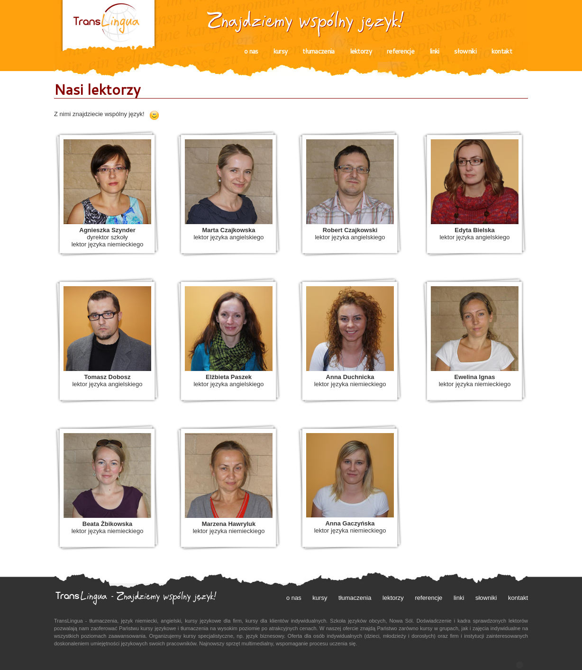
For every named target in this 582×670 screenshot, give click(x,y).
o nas (251, 51)
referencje (400, 51)
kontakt (501, 51)
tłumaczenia (318, 51)
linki (434, 51)
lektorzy (361, 51)
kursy (280, 51)
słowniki (465, 51)
